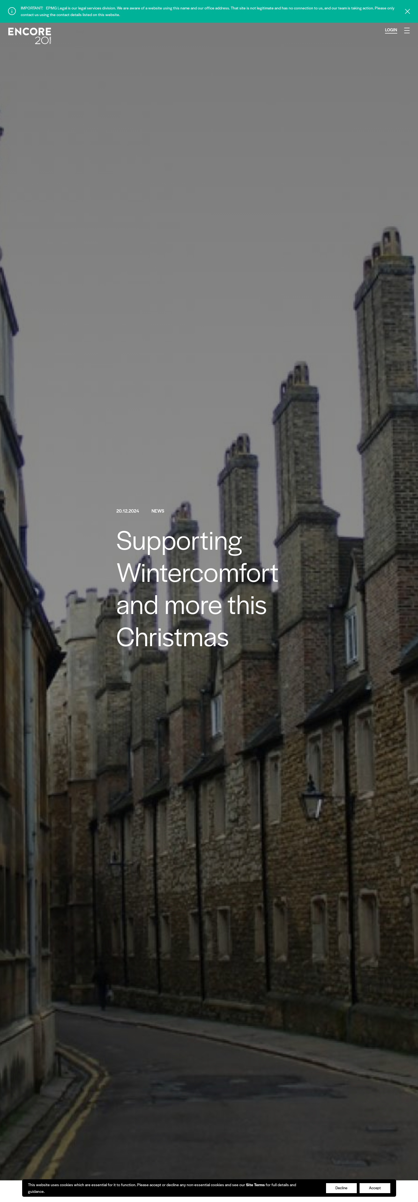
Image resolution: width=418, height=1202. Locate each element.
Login (391, 29)
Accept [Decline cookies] (375, 1187)
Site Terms (255, 1184)
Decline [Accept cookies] (341, 1187)
